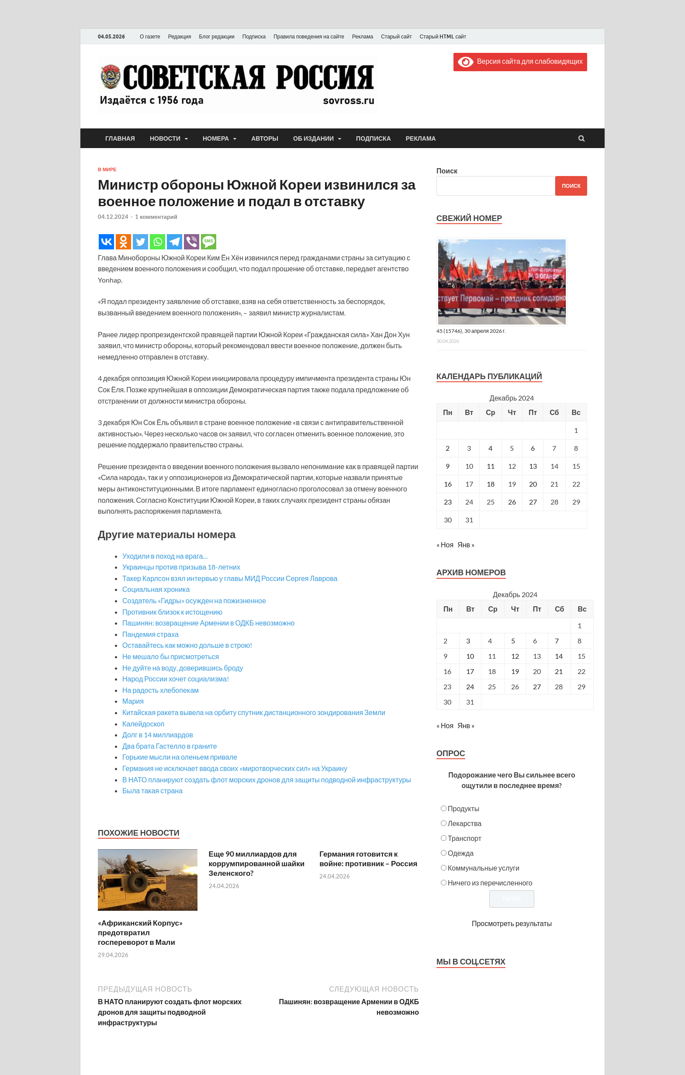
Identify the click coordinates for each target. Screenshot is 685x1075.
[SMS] (208, 241)
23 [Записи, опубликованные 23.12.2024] (448, 502)
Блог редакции (217, 36)
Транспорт (464, 838)
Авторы (264, 138)
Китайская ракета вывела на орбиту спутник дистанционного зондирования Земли (253, 712)
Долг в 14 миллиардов (157, 734)
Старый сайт (396, 36)
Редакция (179, 36)
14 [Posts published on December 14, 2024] (559, 656)
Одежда (461, 853)
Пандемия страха (150, 634)
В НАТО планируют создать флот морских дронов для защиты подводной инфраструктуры (266, 779)
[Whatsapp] (157, 241)
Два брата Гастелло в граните (169, 746)
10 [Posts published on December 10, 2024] (470, 656)
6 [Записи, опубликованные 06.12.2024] (533, 448)
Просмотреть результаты (512, 923)
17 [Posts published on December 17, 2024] (470, 671)
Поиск (446, 170)
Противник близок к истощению (172, 612)
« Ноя (444, 544)
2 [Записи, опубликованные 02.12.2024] (448, 448)
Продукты (463, 808)
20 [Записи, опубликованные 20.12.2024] (533, 484)
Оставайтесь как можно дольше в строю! (187, 645)
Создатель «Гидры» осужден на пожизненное (194, 600)
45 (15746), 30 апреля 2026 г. (471, 331)
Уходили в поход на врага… (165, 556)
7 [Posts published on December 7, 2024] (557, 640)
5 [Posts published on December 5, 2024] (513, 640)
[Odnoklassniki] (123, 241)
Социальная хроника (156, 589)
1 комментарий (156, 216)
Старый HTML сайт (443, 36)
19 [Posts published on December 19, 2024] (515, 671)
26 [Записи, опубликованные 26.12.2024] (512, 502)
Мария (133, 701)
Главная (120, 138)
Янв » (465, 544)
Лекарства (464, 823)
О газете (150, 36)
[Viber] (191, 241)
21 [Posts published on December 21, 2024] (559, 671)
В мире (107, 169)
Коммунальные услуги (483, 868)
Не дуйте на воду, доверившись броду (182, 668)
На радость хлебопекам (160, 690)
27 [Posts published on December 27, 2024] (537, 686)
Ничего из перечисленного (490, 882)
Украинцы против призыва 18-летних (181, 567)
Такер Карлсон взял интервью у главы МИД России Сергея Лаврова (229, 578)
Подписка (254, 36)
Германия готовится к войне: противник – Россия (368, 858)
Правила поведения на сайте (308, 36)
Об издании (313, 138)
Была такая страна (152, 790)
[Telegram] (174, 241)
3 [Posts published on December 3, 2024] (468, 640)
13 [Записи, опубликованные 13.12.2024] (533, 466)
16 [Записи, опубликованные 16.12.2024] (448, 484)
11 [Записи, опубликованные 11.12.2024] (491, 466)
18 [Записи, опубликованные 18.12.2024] (491, 484)
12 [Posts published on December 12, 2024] (515, 656)
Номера (216, 138)
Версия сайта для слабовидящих (520, 61)
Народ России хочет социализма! (175, 678)
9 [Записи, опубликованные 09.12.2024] (448, 466)
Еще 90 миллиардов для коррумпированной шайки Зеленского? (257, 863)
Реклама (362, 36)
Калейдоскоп (143, 723)
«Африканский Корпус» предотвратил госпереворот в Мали (140, 932)
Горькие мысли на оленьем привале (179, 757)
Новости (165, 138)
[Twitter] (140, 241)
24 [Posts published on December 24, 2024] (470, 686)
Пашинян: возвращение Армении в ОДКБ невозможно (208, 623)
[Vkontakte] (106, 241)
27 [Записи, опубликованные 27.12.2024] (533, 502)
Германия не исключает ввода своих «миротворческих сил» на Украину (234, 768)
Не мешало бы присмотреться (170, 656)
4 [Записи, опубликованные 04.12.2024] (490, 448)
